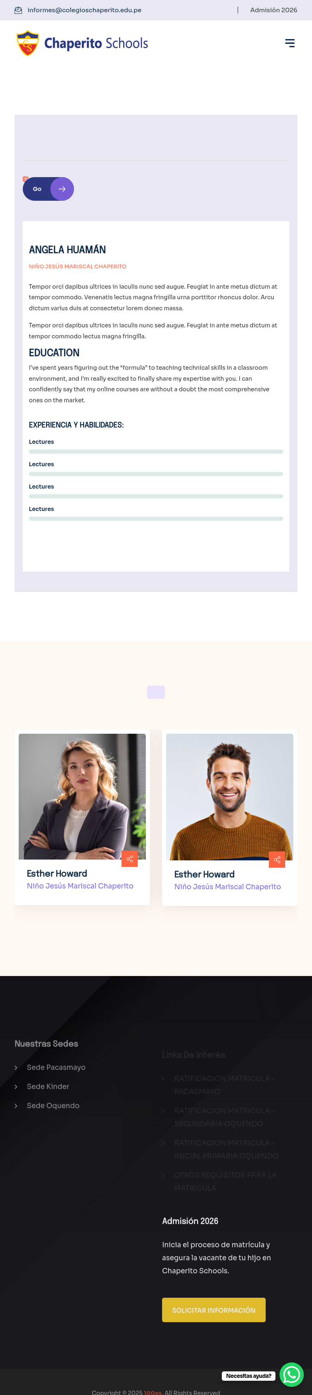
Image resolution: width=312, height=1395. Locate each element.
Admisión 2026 (273, 10)
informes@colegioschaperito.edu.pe (84, 10)
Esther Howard (57, 874)
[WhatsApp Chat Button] (292, 1374)
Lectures (41, 442)
